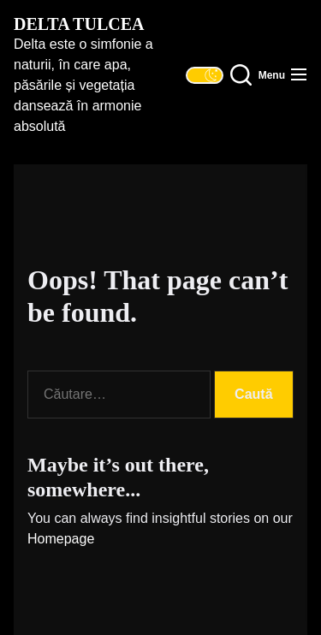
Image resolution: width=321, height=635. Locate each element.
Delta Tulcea (79, 24)
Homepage (60, 538)
